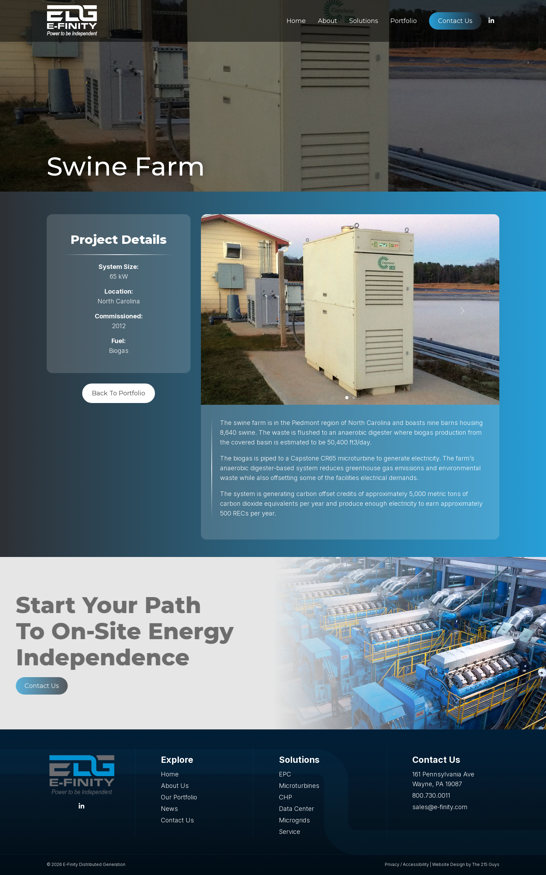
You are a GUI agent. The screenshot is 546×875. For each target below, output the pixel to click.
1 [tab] (346, 397)
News (169, 808)
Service (289, 831)
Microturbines (299, 785)
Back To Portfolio (118, 393)
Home (170, 774)
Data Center (296, 808)
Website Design (448, 864)
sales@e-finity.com (440, 807)
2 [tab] (353, 397)
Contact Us (177, 820)
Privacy (392, 864)
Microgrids (294, 820)
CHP (285, 797)
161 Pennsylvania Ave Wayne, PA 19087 (443, 779)
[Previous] (238, 311)
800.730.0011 (431, 795)
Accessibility (416, 864)
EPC (285, 774)
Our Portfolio (179, 797)
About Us (175, 785)
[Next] (462, 311)
